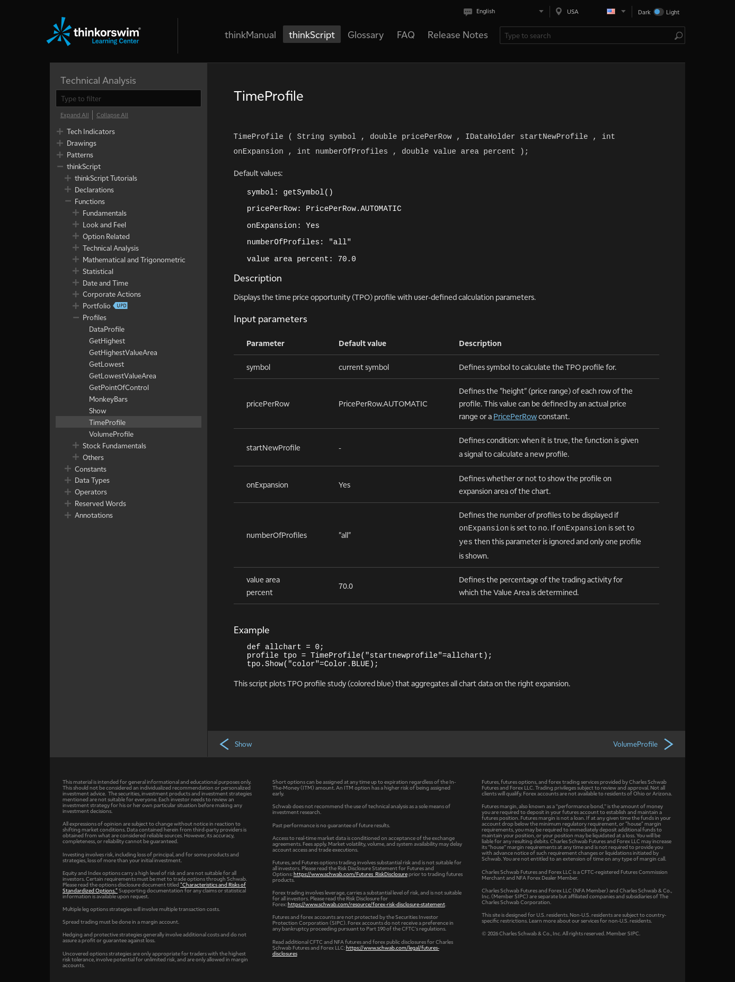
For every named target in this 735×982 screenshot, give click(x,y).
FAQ (406, 34)
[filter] (128, 98)
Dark (644, 12)
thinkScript (312, 34)
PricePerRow (515, 416)
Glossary (366, 34)
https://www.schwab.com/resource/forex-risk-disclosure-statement (366, 903)
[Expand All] (74, 115)
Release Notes (458, 34)
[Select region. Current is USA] (591, 11)
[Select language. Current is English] (506, 11)
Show (235, 743)
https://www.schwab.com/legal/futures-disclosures (355, 950)
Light (672, 12)
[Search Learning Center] (587, 35)
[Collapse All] (112, 115)
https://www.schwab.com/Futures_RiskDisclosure (351, 873)
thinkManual (250, 34)
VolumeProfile (644, 743)
